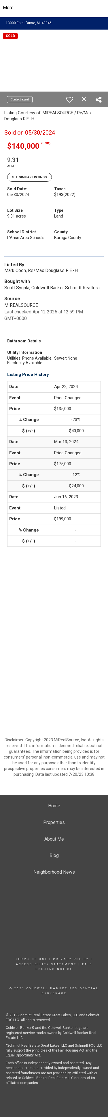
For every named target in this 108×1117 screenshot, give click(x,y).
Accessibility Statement (46, 964)
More (8, 7)
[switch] (69, 99)
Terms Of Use (32, 959)
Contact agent (20, 99)
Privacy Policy (71, 959)
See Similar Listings (29, 177)
